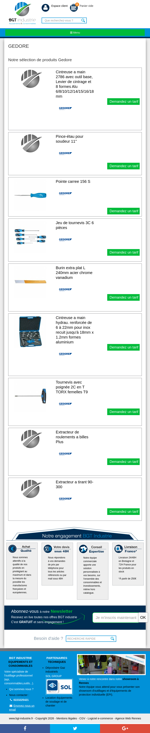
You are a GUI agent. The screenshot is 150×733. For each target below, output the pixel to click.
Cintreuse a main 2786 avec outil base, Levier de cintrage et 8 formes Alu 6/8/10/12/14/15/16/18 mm (75, 84)
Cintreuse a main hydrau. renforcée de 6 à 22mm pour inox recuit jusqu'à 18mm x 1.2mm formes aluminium (75, 330)
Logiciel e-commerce (100, 718)
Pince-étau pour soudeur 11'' (69, 138)
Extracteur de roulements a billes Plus (72, 437)
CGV (82, 718)
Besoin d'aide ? (48, 638)
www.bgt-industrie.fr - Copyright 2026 (31, 718)
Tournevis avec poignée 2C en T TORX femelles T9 (72, 387)
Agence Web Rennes (128, 718)
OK (112, 639)
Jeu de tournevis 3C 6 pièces (75, 225)
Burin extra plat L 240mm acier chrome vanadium (74, 273)
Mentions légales (66, 718)
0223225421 (19, 699)
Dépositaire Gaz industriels (59, 680)
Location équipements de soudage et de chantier (59, 701)
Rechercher (83, 20)
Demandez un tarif (123, 101)
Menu (75, 32)
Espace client (55, 6)
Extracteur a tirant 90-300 (74, 484)
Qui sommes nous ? (21, 689)
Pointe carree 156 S (73, 181)
